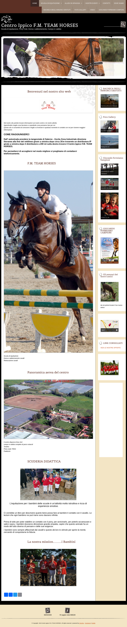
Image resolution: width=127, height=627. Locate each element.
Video (92, 10)
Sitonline (81, 623)
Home (34, 3)
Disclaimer (88, 623)
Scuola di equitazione (51, 3)
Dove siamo (119, 3)
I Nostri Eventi (92, 3)
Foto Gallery (80, 10)
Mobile (93, 623)
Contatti (106, 3)
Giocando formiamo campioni (111, 10)
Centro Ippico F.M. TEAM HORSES (39, 25)
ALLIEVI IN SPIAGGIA (73, 3)
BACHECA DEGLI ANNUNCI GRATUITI (57, 10)
